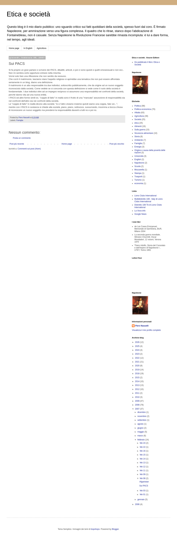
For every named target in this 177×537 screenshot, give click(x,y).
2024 (137, 350)
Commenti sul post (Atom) (29, 149)
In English (28, 48)
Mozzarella (139, 170)
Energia (137, 147)
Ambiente (138, 140)
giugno (140, 428)
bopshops (95, 529)
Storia (137, 136)
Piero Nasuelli (141, 326)
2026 (137, 342)
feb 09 (143, 474)
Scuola (137, 166)
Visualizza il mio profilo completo (146, 330)
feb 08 (143, 478)
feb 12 (143, 466)
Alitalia (137, 112)
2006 (137, 504)
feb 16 (143, 451)
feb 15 (143, 455)
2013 (137, 385)
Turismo (138, 180)
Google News (140, 214)
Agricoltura (41, 48)
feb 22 (143, 447)
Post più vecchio (117, 144)
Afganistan (144, 482)
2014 (137, 381)
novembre (142, 416)
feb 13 (143, 462)
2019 (137, 369)
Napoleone (139, 163)
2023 (137, 354)
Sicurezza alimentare (143, 133)
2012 (137, 389)
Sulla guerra (139, 129)
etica (136, 123)
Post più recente (17, 144)
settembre (142, 420)
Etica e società (28, 14)
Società (137, 119)
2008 (137, 405)
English (137, 159)
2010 (137, 397)
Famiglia (19, 120)
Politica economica (142, 109)
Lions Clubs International (145, 195)
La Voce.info (139, 211)
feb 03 (143, 490)
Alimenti (138, 126)
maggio (141, 432)
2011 (137, 393)
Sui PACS (143, 486)
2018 (137, 373)
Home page (14, 48)
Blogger (115, 529)
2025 (137, 346)
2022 (137, 358)
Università (138, 156)
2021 (137, 362)
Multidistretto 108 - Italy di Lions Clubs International (148, 200)
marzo (140, 435)
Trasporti (138, 176)
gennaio (141, 499)
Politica (137, 106)
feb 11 (143, 470)
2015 (137, 377)
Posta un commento (22, 138)
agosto (140, 424)
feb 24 (143, 443)
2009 (137, 401)
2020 (137, 365)
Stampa (137, 173)
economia (138, 183)
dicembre (141, 412)
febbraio (141, 440)
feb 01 (143, 494)
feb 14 (143, 459)
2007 (137, 409)
